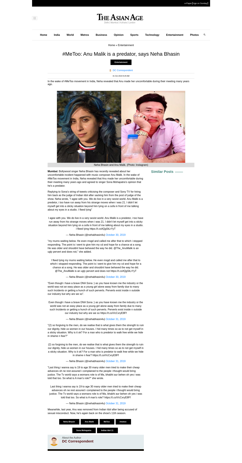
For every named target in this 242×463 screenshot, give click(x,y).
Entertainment (174, 35)
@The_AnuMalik (64, 271)
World (70, 35)
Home (43, 35)
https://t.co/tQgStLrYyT (103, 228)
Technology (152, 35)
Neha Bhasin (69, 422)
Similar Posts (162, 172)
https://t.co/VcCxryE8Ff (113, 313)
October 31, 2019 (116, 319)
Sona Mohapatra (84, 430)
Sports (134, 35)
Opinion (118, 35)
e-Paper (188, 3)
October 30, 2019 (116, 235)
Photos (194, 35)
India (57, 35)
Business (101, 35)
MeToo (107, 422)
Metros (85, 35)
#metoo (123, 422)
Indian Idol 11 (107, 430)
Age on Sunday (200, 3)
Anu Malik (89, 422)
